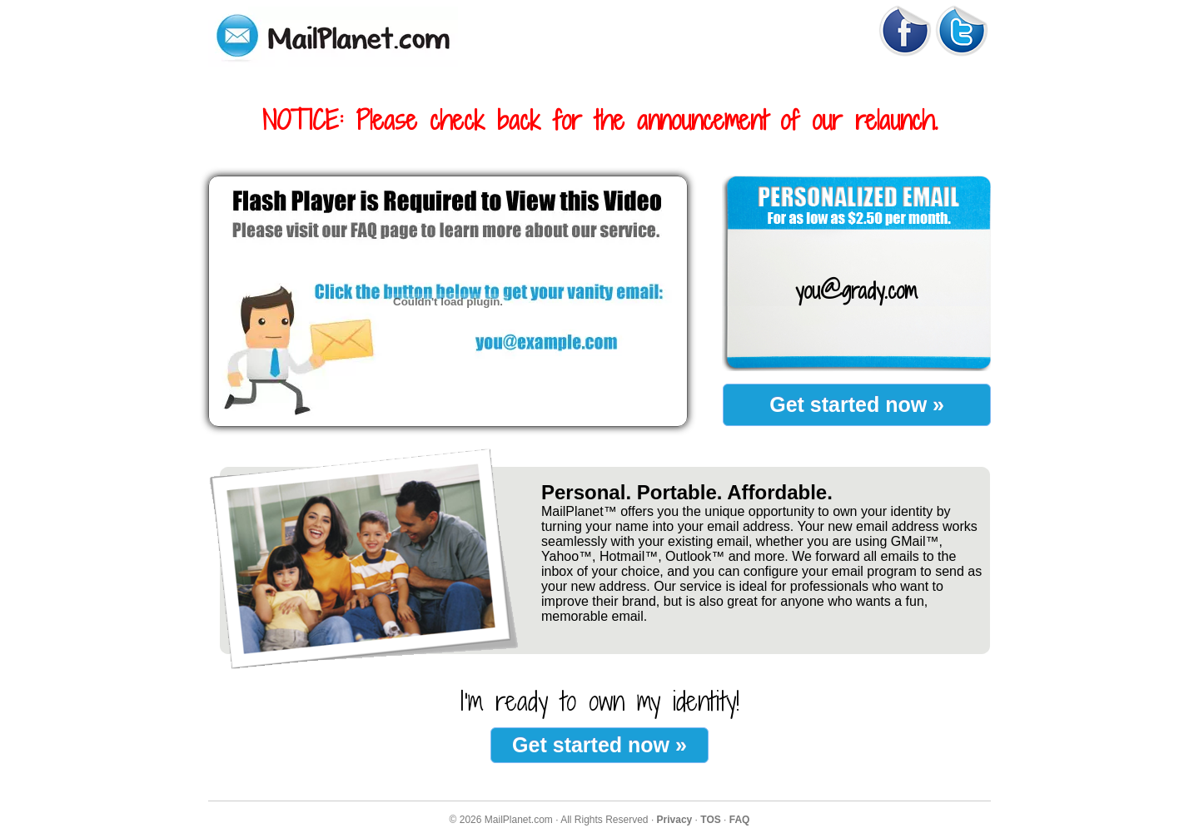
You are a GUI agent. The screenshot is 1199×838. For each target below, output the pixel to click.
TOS (710, 820)
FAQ (739, 820)
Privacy (675, 820)
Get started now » (856, 404)
